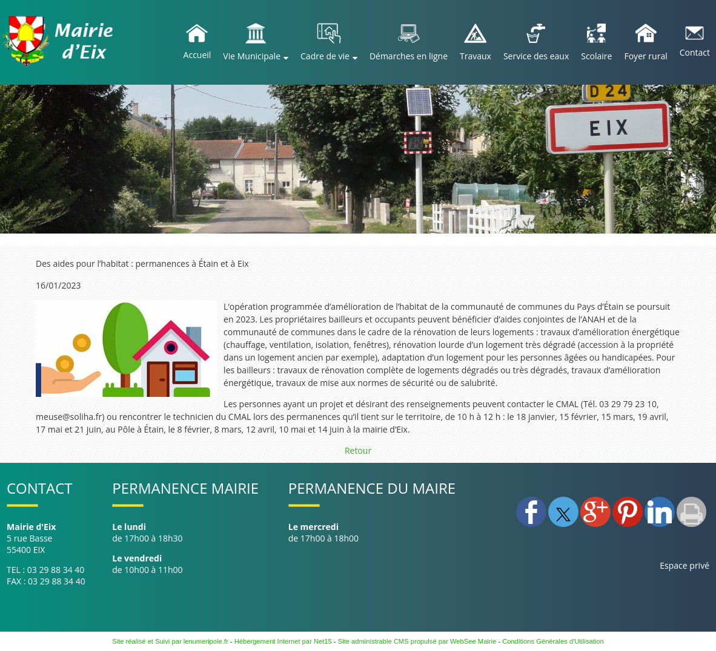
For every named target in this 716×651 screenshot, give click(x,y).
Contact (695, 52)
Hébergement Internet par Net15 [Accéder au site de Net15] (283, 641)
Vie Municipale (251, 56)
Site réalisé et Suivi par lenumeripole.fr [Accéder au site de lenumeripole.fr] (170, 641)
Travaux (475, 56)
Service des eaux (536, 56)
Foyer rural (645, 56)
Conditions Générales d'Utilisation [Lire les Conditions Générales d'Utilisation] (553, 641)
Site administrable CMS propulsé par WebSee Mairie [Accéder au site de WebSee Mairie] (417, 641)
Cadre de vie (325, 56)
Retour (358, 450)
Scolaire (596, 56)
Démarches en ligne (409, 56)
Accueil (197, 55)
